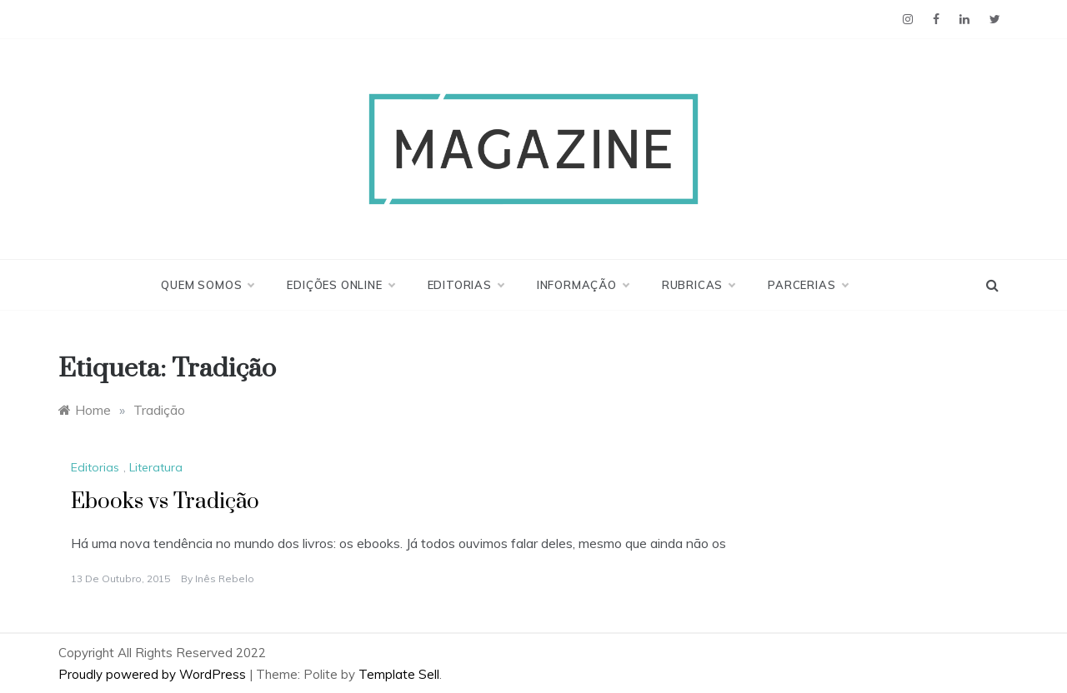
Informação (583, 285)
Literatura (156, 467)
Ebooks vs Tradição (165, 502)
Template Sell (398, 674)
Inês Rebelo (224, 578)
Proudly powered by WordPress (153, 674)
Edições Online (340, 285)
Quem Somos (207, 285)
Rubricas (698, 285)
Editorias (465, 285)
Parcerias (807, 285)
